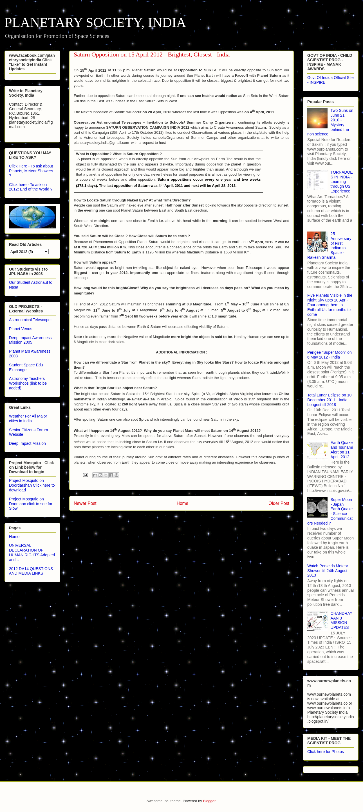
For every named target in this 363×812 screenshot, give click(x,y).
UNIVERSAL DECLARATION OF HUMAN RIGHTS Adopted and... (32, 552)
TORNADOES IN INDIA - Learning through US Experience (342, 181)
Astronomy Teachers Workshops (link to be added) (28, 383)
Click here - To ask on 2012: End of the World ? (31, 187)
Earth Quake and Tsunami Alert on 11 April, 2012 (342, 449)
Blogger (209, 801)
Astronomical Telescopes (31, 319)
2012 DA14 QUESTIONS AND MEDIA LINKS (31, 571)
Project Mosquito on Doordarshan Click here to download (32, 485)
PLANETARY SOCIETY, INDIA (95, 22)
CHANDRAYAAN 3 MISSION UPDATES (342, 620)
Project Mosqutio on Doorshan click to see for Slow (30, 504)
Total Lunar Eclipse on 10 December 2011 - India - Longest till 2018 (329, 400)
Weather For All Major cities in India (28, 418)
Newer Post (85, 503)
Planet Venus (20, 328)
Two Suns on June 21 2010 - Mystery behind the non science (330, 122)
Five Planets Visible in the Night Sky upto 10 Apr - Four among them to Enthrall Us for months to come (329, 304)
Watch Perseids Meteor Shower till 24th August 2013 (327, 571)
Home (183, 503)
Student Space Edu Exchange (26, 367)
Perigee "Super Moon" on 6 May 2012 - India (329, 354)
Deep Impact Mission (27, 443)
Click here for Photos (325, 751)
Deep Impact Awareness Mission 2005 (30, 340)
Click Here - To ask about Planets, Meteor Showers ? (31, 171)
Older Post (278, 503)
